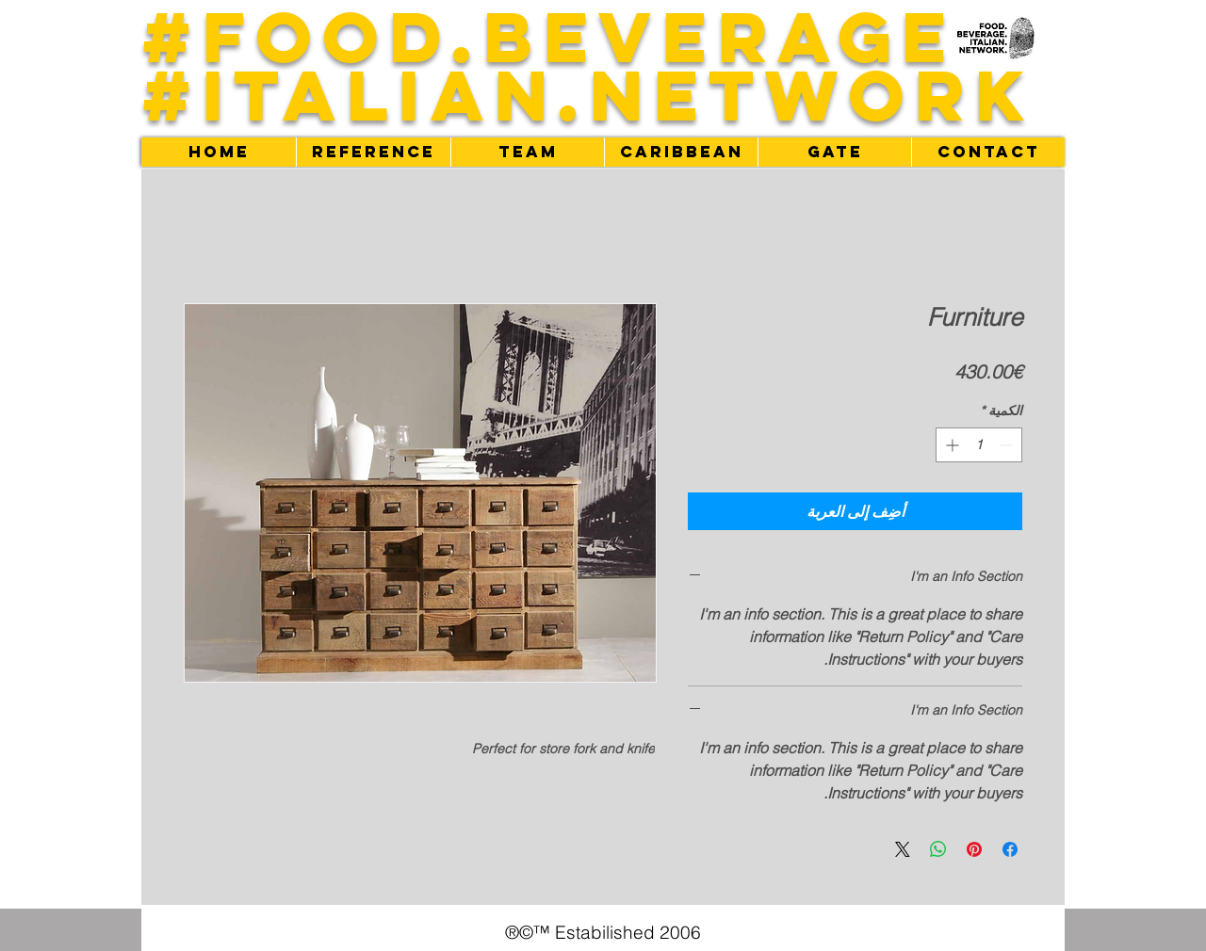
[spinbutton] (979, 444)
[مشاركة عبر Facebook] (1010, 849)
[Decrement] (1007, 444)
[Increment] (950, 444)
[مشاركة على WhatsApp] (938, 849)
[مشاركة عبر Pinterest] (974, 849)
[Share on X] (902, 849)
